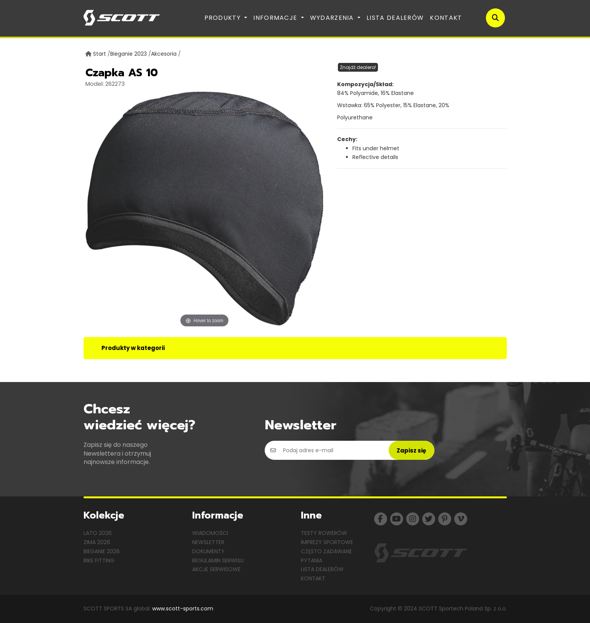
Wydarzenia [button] (333, 17)
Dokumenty (208, 551)
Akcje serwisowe (216, 569)
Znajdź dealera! (358, 67)
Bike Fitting (99, 560)
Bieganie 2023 (128, 54)
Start (99, 54)
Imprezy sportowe (327, 542)
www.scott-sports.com (182, 608)
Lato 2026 (98, 533)
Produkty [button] (223, 17)
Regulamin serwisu (218, 560)
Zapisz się (411, 450)
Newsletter (208, 542)
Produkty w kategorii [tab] (133, 348)
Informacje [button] (276, 17)
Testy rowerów (324, 533)
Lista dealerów (395, 17)
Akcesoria (164, 54)
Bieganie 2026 (102, 551)
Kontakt (446, 17)
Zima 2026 (97, 542)
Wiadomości (210, 533)
